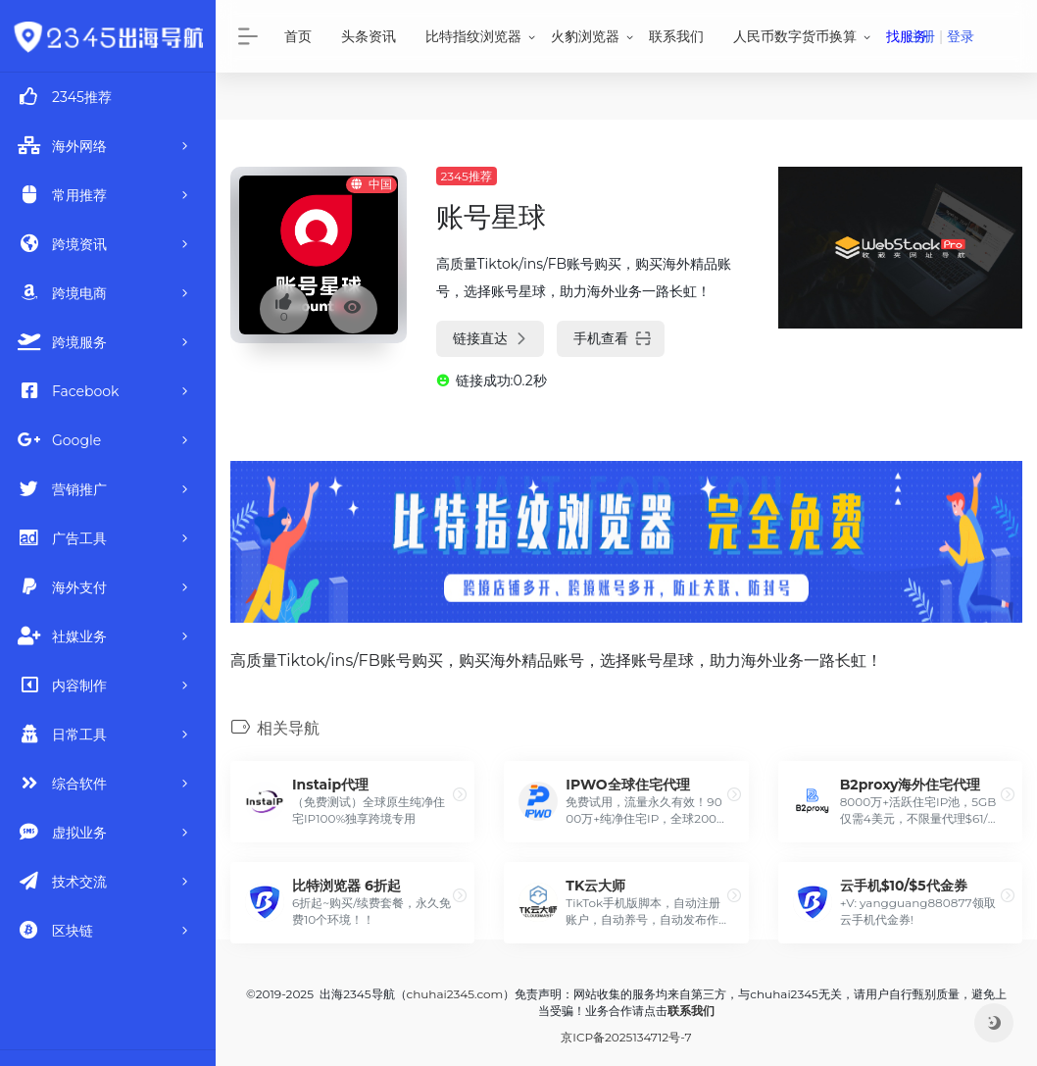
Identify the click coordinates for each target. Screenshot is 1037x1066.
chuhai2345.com (455, 994)
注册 (921, 36)
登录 (960, 36)
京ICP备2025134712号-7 (626, 1037)
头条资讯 (368, 36)
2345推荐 (466, 176)
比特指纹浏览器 (473, 36)
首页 (298, 36)
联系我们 (676, 36)
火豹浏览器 (585, 36)
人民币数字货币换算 (795, 36)
